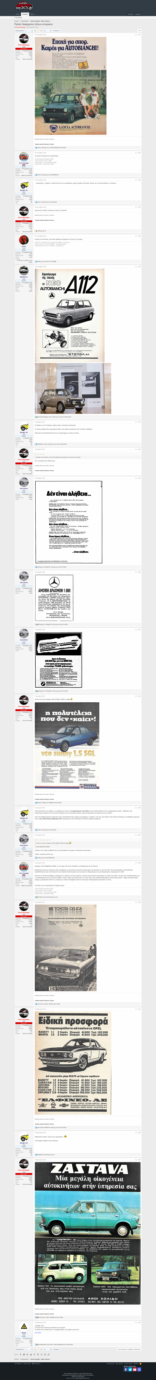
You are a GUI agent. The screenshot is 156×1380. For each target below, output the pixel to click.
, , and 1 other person (55, 417)
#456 (139, 902)
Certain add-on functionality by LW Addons (78, 1375)
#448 (139, 449)
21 (32, 30)
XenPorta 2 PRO (70, 1378)
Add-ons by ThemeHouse (78, 1376)
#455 (139, 863)
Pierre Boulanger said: (42, 840)
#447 (139, 422)
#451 (139, 629)
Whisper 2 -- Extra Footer (23, 1363)
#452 (139, 696)
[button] (35, 14)
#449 (139, 478)
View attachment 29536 (43, 846)
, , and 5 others (52, 567)
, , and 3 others (53, 691)
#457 (139, 1009)
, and (48, 175)
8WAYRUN (87, 1378)
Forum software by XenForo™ (78, 1373)
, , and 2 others (52, 147)
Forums (25, 14)
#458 (139, 1132)
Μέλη (32, 14)
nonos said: (39, 454)
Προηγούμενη (20, 30)
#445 (139, 236)
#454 (139, 835)
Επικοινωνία (110, 1363)
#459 (139, 1160)
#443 (139, 180)
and (47, 261)
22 (35, 30)
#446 (139, 266)
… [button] (29, 30)
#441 (139, 34)
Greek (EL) (36, 1363)
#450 (139, 572)
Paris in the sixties (27, 59)
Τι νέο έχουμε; (18, 17)
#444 (139, 207)
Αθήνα (30, 291)
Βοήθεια (136, 1363)
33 (50, 30)
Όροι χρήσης (119, 1363)
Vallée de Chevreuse (26, 175)
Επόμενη (56, 30)
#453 (139, 808)
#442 (139, 152)
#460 (139, 1322)
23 (38, 30)
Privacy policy (128, 1363)
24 (41, 30)
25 (44, 30)
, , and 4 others (53, 624)
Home (18, 14)
